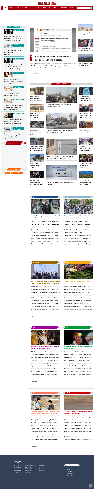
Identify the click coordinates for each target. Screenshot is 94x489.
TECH (32, 7)
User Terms (70, 471)
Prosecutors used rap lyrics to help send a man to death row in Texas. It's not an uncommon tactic (57, 360)
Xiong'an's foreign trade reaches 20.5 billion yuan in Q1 (78, 422)
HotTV (56, 7)
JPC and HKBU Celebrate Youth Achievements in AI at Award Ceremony (50, 422)
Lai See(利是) (28, 469)
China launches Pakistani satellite (73, 232)
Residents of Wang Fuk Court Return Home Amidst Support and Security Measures (53, 417)
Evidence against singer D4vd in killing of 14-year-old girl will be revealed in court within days (55, 374)
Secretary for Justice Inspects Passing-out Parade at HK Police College (50, 425)
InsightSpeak (17, 470)
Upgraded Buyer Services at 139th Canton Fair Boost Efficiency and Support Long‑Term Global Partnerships (59, 303)
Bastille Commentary (30, 465)
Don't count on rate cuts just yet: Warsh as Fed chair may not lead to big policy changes (54, 300)
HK (50, 7)
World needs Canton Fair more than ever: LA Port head (78, 428)
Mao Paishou (17, 469)
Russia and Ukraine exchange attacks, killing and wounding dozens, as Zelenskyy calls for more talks (57, 229)
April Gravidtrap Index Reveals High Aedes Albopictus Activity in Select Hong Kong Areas (54, 439)
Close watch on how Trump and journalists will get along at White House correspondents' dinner (56, 243)
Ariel (40, 467)
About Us (69, 478)
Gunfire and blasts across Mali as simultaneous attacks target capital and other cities (53, 227)
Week (13, 172)
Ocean (16, 472)
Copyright (69, 469)
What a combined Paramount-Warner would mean (44, 371)
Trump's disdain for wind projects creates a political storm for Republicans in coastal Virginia (55, 295)
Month (20, 172)
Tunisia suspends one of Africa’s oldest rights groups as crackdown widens (50, 238)
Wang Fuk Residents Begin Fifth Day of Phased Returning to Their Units (50, 436)
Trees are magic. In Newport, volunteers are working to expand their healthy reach (52, 241)
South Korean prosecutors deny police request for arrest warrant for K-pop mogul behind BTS (55, 363)
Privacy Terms (70, 473)
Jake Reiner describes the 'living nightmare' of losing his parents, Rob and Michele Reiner (54, 351)
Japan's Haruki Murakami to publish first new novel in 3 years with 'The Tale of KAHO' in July (55, 366)
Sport (44, 7)
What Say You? (18, 465)
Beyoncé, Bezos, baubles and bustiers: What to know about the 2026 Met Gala (52, 354)
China (17, 7)
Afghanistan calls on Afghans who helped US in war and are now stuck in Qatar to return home (56, 224)
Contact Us (70, 475)
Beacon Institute (43, 469)
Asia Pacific (63, 7)
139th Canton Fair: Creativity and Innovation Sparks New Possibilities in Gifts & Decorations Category (58, 286)
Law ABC (41, 470)
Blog (71, 7)
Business (24, 7)
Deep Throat (17, 467)
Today (7, 172)
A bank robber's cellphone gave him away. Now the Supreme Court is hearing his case (54, 232)
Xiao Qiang (28, 472)
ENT (38, 7)
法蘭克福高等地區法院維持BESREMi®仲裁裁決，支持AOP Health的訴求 (50, 306)
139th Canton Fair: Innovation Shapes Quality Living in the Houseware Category (52, 289)
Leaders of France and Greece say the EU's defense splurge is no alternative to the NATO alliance (57, 235)
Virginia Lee (28, 470)
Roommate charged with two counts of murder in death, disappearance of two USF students (55, 221)
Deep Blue (28, 467)
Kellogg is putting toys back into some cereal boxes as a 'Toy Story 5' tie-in (50, 368)
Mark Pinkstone (43, 465)
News (11, 7)
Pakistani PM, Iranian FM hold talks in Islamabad (77, 224)
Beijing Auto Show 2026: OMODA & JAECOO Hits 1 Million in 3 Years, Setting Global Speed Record (57, 292)
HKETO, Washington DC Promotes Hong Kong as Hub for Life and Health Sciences (53, 434)
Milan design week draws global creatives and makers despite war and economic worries (54, 357)
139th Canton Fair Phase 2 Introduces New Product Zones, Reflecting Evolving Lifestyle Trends (56, 297)
